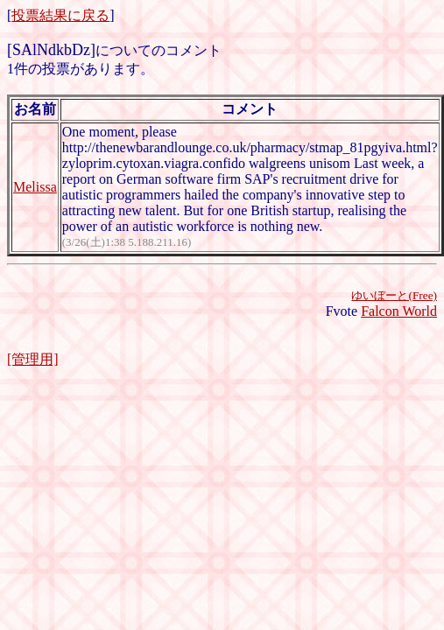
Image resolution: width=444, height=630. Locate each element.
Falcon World (399, 311)
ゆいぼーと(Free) (394, 295)
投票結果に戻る (60, 15)
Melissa (35, 186)
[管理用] (33, 359)
